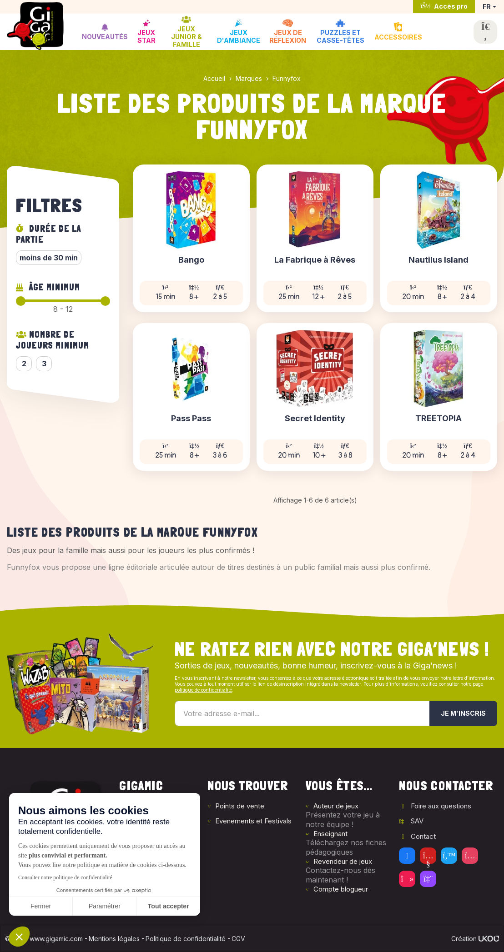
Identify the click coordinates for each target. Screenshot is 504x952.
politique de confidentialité (203, 690)
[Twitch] (428, 879)
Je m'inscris (463, 713)
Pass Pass (191, 418)
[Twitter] (449, 855)
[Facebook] (407, 855)
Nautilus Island (438, 260)
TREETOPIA (438, 418)
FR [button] (487, 6)
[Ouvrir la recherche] (485, 32)
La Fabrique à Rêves (314, 260)
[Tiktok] (407, 879)
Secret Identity (315, 418)
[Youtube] (428, 855)
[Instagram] (470, 855)
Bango (191, 260)
